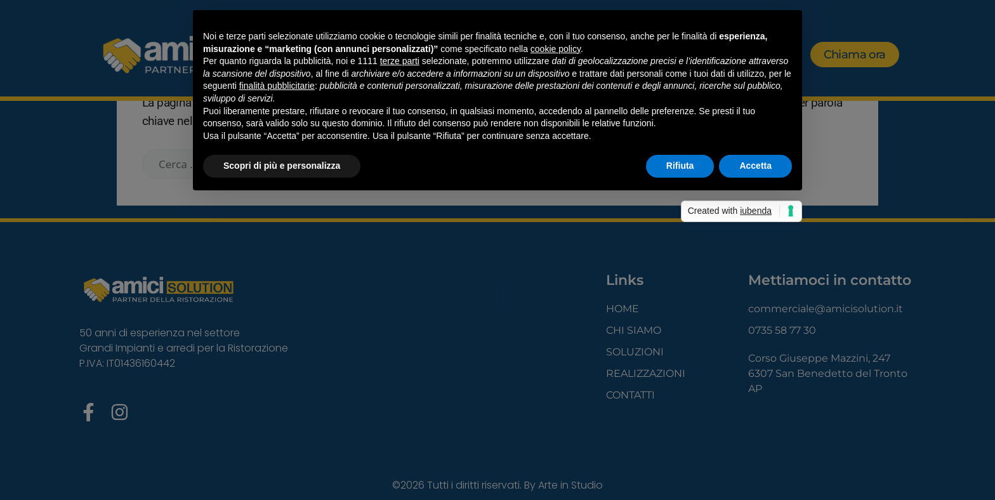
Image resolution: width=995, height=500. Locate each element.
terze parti (399, 61)
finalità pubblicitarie (277, 86)
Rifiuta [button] (680, 166)
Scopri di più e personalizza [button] (281, 166)
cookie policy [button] (555, 49)
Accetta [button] (755, 166)
